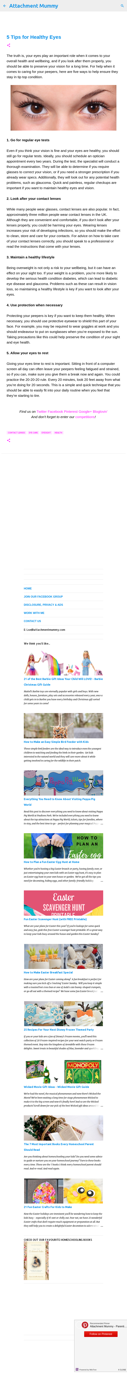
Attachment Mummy (33, 6)
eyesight (46, 433)
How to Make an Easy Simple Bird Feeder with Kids (56, 741)
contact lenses (16, 433)
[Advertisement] (63, 489)
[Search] (122, 6)
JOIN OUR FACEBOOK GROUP (43, 596)
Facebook (55, 411)
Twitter (42, 411)
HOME (28, 588)
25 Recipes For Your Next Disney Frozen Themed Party (59, 1029)
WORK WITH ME (34, 613)
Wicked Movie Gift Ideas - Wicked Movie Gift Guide (56, 1086)
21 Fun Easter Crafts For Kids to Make (48, 1207)
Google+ (85, 411)
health (58, 433)
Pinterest (71, 411)
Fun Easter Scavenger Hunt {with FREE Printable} (55, 919)
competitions (85, 417)
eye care (33, 433)
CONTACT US (32, 621)
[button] (9, 45)
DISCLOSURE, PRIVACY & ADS (43, 604)
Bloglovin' (100, 411)
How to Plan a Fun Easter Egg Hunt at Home (51, 861)
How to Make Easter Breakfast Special (48, 972)
